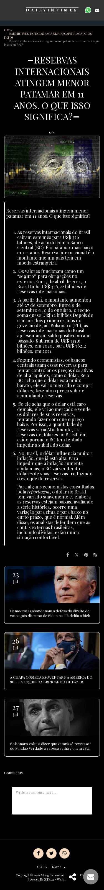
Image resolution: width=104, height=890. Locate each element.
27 (15, 709)
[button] (6, 10)
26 (15, 643)
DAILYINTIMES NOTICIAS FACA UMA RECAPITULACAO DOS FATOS (48, 35)
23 (15, 576)
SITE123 (49, 879)
